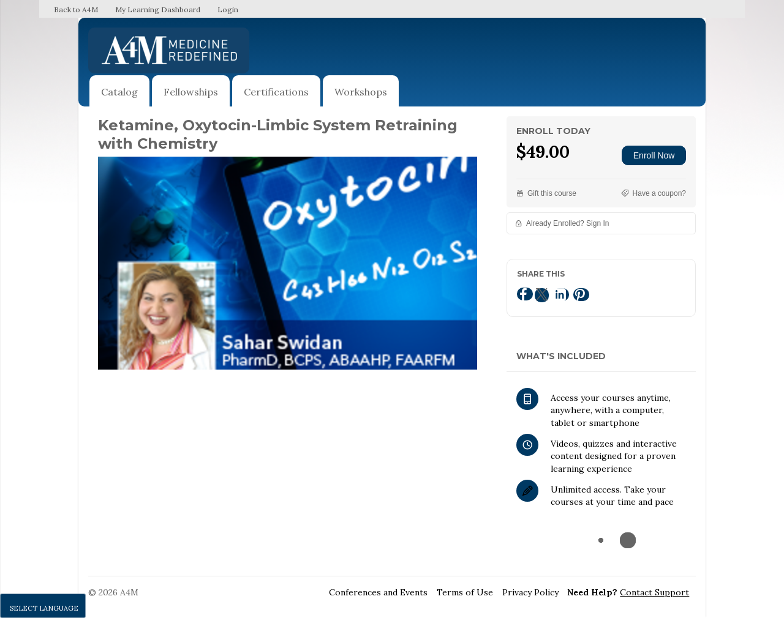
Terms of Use (465, 592)
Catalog (119, 92)
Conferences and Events (378, 592)
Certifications (276, 92)
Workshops (360, 92)
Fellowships (191, 92)
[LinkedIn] (561, 294)
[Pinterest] (581, 294)
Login (227, 9)
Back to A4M (76, 9)
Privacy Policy (530, 592)
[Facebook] (525, 294)
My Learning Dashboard (157, 9)
